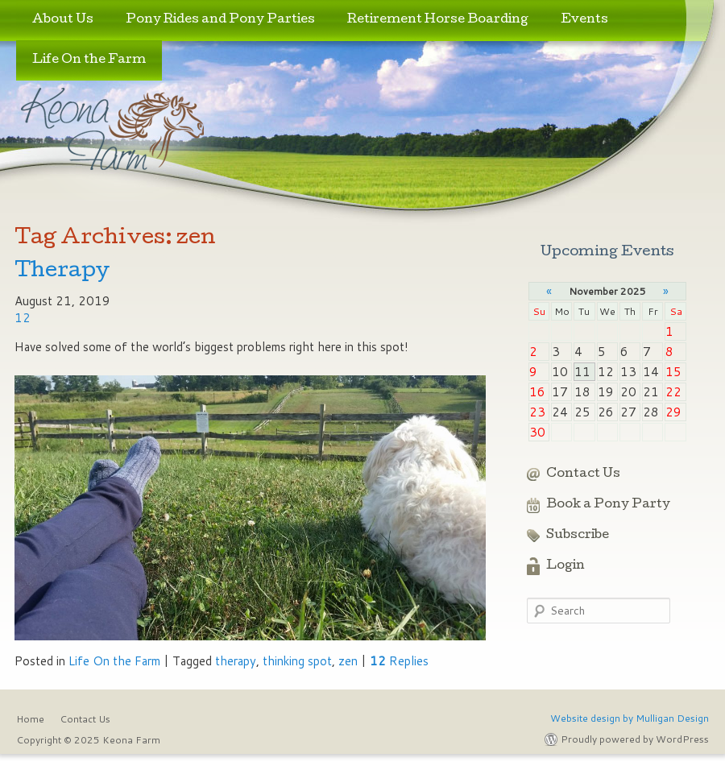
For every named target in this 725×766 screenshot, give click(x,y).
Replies (399, 660)
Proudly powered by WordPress (635, 739)
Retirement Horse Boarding (437, 20)
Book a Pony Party (608, 505)
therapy (235, 660)
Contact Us (583, 474)
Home (30, 719)
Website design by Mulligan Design (629, 718)
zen (348, 660)
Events (584, 20)
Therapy (62, 272)
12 (22, 317)
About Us (62, 20)
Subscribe (577, 535)
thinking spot (297, 660)
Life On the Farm (89, 60)
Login (565, 566)
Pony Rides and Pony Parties (220, 20)
